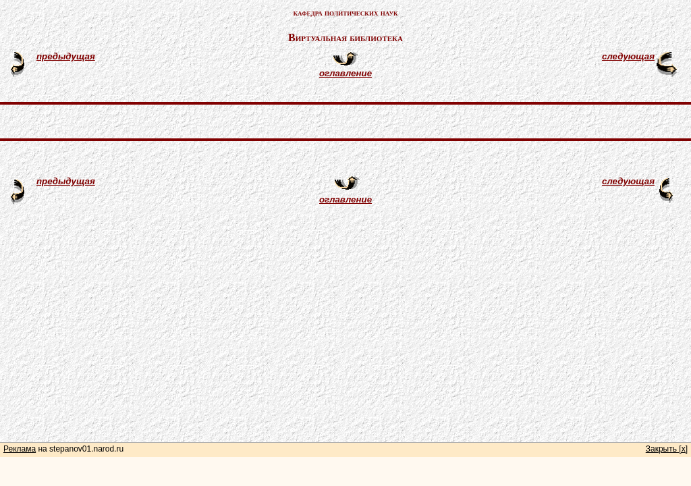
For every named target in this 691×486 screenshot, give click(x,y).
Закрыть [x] (667, 449)
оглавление (345, 73)
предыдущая (65, 56)
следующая (628, 56)
